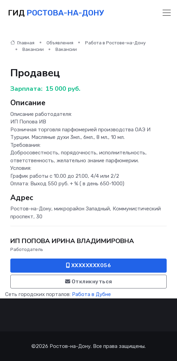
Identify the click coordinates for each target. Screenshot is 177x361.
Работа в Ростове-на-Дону (115, 42)
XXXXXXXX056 (88, 265)
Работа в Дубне (91, 294)
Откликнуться (88, 281)
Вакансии (33, 49)
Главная (22, 42)
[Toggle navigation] (167, 12)
